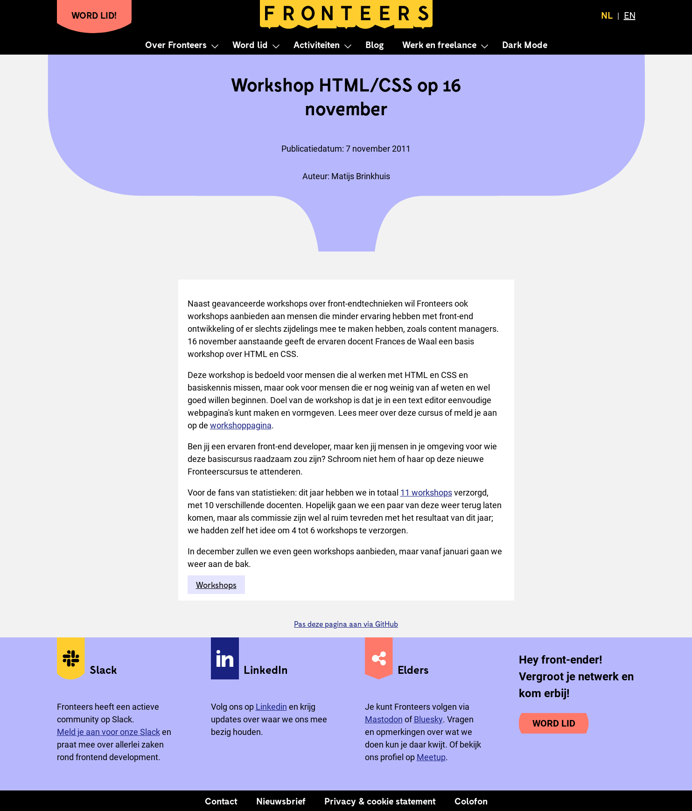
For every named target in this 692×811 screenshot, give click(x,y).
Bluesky (428, 719)
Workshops (216, 585)
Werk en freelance (439, 44)
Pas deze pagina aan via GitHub (346, 623)
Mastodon (384, 719)
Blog (374, 44)
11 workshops (426, 492)
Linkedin (271, 707)
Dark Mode (524, 44)
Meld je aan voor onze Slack (108, 732)
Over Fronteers (176, 44)
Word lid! (94, 15)
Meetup (431, 757)
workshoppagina (241, 425)
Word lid (250, 44)
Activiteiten (317, 44)
